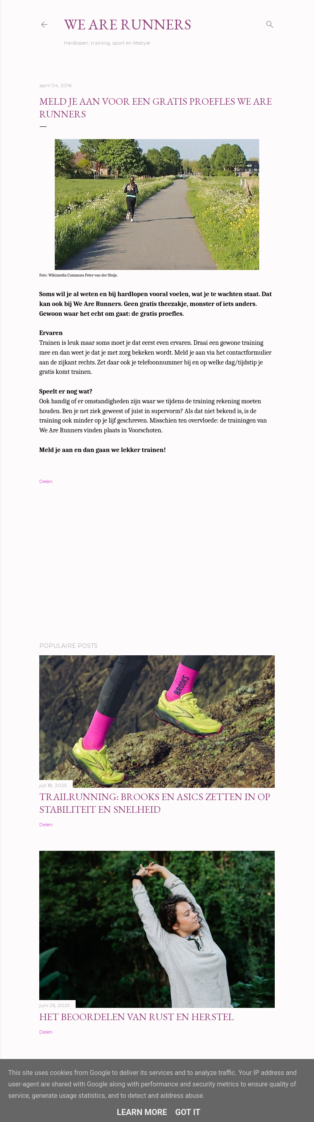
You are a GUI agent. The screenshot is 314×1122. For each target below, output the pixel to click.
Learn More (142, 1112)
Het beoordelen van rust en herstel (136, 1016)
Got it (188, 1112)
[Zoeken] (270, 23)
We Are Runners (127, 24)
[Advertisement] (157, 564)
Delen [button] (46, 481)
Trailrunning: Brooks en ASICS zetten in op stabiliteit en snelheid (154, 803)
